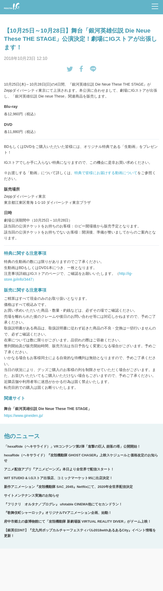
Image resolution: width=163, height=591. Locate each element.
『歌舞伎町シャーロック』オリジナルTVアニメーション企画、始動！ (58, 513)
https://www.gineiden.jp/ (23, 415)
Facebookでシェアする (81, 69)
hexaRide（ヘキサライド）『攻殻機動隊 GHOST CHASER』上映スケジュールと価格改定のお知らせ (81, 458)
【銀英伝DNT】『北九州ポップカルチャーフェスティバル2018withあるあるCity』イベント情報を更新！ (80, 533)
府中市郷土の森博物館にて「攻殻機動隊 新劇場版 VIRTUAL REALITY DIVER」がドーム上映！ (77, 521)
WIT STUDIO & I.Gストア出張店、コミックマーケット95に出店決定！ (58, 478)
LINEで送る (93, 69)
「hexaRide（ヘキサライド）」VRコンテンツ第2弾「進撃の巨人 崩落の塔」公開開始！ (72, 446)
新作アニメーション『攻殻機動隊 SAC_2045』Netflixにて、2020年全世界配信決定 (68, 487)
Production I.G (12, 6)
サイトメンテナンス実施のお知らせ (31, 495)
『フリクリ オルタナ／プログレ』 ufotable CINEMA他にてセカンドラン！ (63, 504)
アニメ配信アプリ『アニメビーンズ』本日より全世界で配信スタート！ (59, 469)
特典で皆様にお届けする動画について (105, 173)
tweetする (70, 69)
